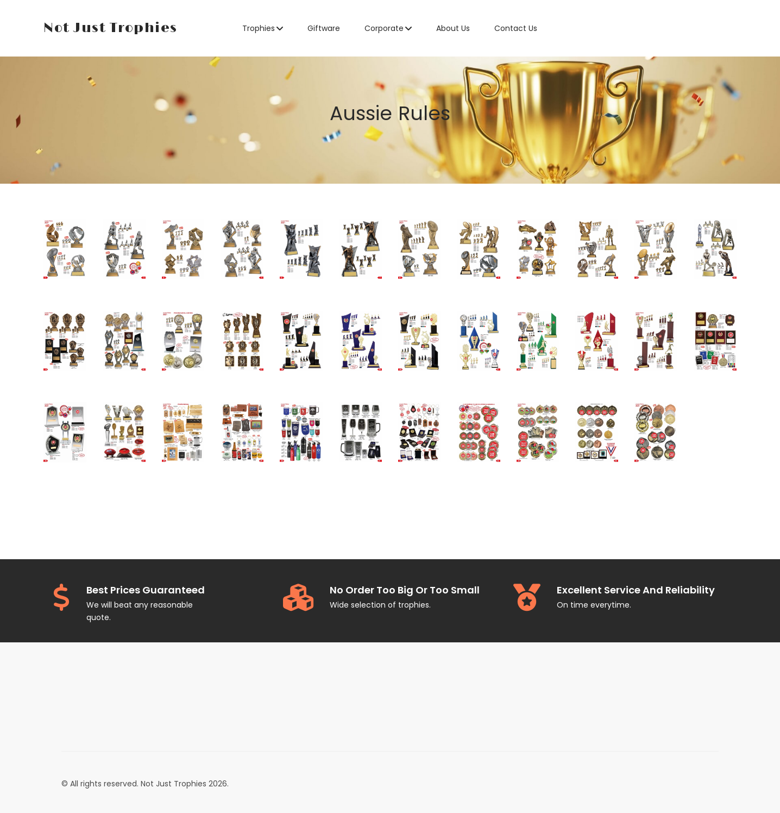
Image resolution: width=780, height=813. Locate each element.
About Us (453, 28)
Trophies (258, 28)
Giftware (323, 28)
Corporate (384, 28)
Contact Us (515, 28)
